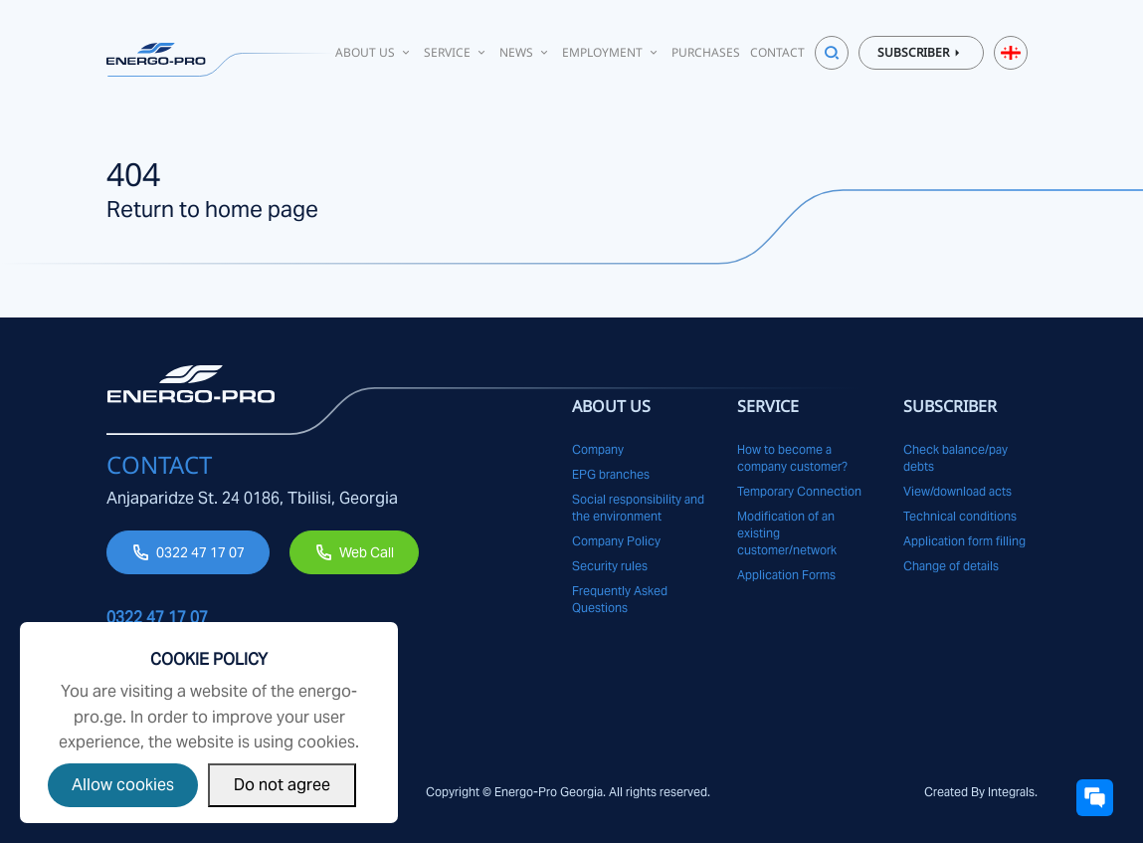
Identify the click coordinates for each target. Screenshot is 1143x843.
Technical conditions (960, 516)
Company (598, 449)
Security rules (610, 565)
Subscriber (921, 53)
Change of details (951, 565)
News (525, 52)
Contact (777, 52)
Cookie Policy (209, 659)
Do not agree (282, 784)
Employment (612, 52)
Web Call (366, 552)
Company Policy (616, 540)
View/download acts (957, 491)
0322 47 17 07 (200, 552)
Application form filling (964, 540)
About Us (374, 52)
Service (456, 52)
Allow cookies (123, 784)
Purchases (705, 52)
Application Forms (786, 574)
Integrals (1011, 791)
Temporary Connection (799, 491)
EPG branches (611, 474)
